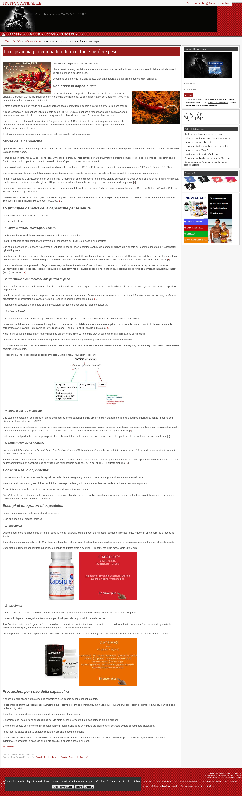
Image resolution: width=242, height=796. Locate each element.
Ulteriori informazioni (63, 787)
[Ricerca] (82, 34)
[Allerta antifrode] (14, 34)
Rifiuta (79, 787)
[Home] (3, 34)
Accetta (89, 787)
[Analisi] (34, 34)
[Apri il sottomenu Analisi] (42, 34)
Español (64, 757)
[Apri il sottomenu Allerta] (24, 34)
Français (39, 757)
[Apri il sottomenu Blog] (57, 34)
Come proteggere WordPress (198, 150)
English (47, 757)
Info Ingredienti (32, 41)
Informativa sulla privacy (225, 775)
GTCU (238, 775)
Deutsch (55, 757)
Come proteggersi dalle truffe (198, 142)
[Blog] (50, 34)
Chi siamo (215, 777)
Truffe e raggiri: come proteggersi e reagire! (205, 134)
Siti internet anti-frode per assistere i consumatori (208, 138)
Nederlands (73, 757)
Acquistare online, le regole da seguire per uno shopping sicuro (206, 163)
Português (84, 757)
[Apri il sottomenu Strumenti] (76, 34)
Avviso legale (210, 775)
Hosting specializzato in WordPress (201, 154)
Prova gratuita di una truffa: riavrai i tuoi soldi (206, 146)
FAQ (209, 777)
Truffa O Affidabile (22, 3)
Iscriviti (188, 95)
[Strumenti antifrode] (67, 34)
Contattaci (224, 777)
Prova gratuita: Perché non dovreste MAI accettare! (209, 158)
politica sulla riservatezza (218, 103)
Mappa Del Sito (235, 777)
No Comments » (9, 747)
